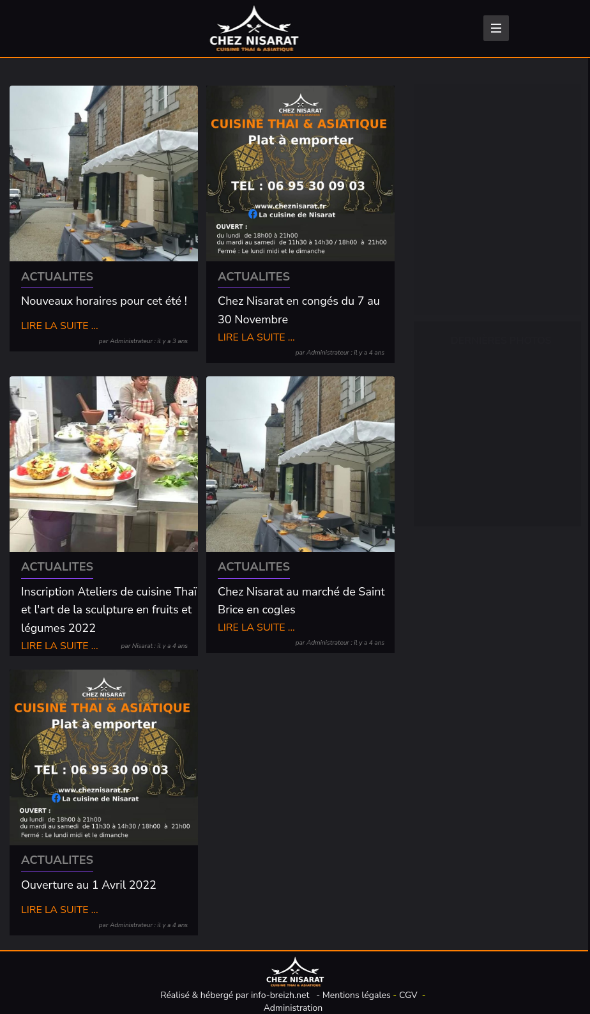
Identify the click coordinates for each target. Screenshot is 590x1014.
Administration (293, 1008)
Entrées (456, 199)
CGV (408, 995)
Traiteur (456, 287)
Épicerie (457, 169)
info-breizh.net (280, 995)
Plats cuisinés (470, 228)
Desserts (459, 257)
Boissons (459, 140)
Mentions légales (356, 995)
